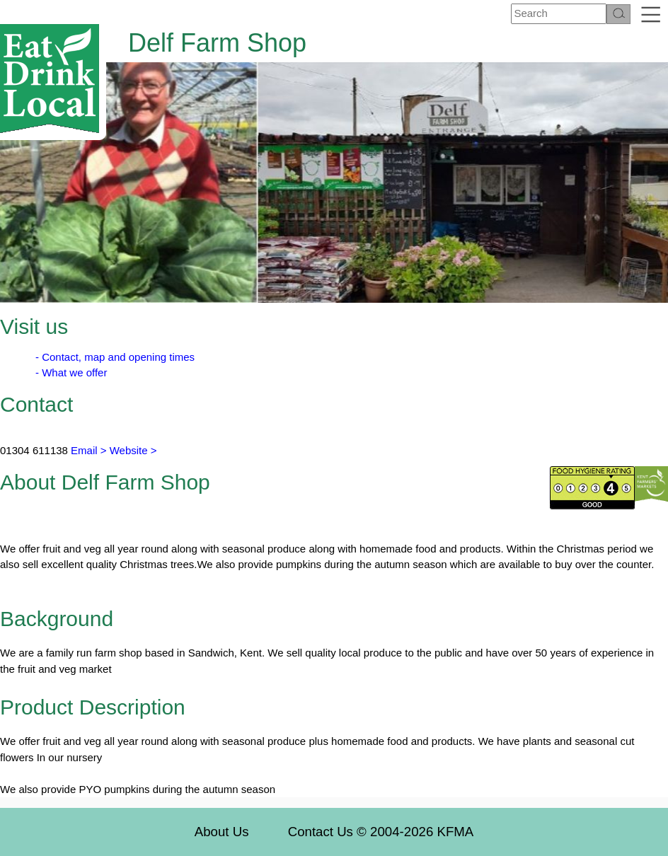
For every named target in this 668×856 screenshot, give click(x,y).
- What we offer (71, 372)
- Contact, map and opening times (115, 357)
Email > (87, 450)
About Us (222, 831)
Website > (133, 450)
